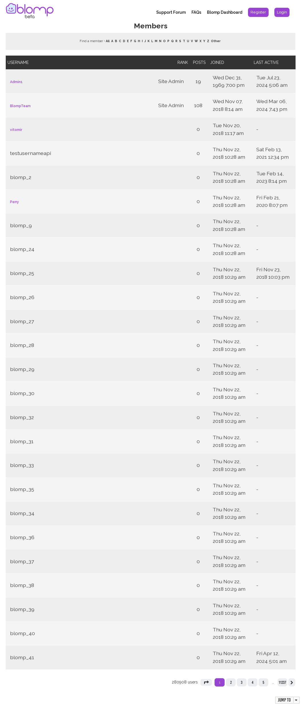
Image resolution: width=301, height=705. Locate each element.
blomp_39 (22, 609)
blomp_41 (22, 657)
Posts (199, 62)
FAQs (196, 12)
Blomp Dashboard (224, 12)
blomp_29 (22, 369)
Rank (182, 62)
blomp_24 (22, 249)
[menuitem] (258, 12)
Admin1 (16, 82)
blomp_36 (22, 537)
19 (198, 81)
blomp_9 (21, 225)
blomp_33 (22, 465)
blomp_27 (22, 321)
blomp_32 (22, 417)
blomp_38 (22, 585)
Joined (217, 62)
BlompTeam (20, 106)
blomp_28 (22, 345)
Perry (14, 202)
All (108, 41)
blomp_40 (22, 633)
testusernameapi (30, 153)
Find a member (91, 41)
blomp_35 (22, 489)
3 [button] (242, 682)
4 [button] (252, 682)
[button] (206, 682)
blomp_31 (22, 441)
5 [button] (263, 682)
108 (198, 105)
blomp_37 (22, 561)
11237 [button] (282, 682)
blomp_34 (22, 513)
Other (215, 41)
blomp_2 (20, 177)
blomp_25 (22, 273)
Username (18, 62)
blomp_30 (22, 393)
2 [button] (231, 682)
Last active (266, 62)
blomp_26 (22, 297)
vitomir (16, 130)
